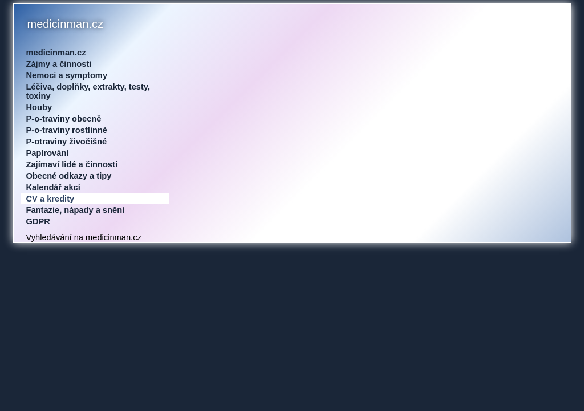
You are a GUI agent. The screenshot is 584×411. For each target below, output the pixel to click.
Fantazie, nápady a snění (75, 210)
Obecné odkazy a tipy (69, 175)
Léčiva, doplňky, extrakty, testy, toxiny (88, 91)
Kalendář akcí (53, 187)
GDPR (38, 221)
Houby (39, 107)
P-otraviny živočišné (66, 141)
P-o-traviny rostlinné (67, 130)
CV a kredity (50, 198)
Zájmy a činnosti (59, 63)
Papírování (47, 153)
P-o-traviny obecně (64, 118)
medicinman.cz (56, 52)
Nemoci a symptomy (67, 75)
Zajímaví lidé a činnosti (71, 164)
